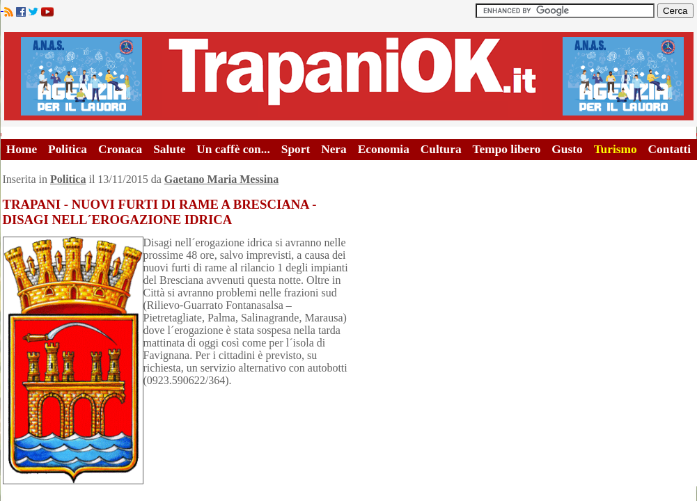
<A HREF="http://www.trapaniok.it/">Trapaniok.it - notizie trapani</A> (349, 76)
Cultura (441, 149)
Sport (295, 149)
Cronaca (120, 149)
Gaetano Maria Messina (221, 179)
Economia (383, 149)
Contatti (669, 149)
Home (21, 149)
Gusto (566, 149)
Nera (334, 149)
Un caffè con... (232, 149)
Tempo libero (507, 149)
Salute (169, 149)
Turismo (615, 149)
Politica (67, 149)
